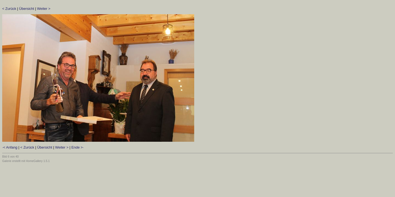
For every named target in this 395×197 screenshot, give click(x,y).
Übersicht (26, 9)
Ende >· (77, 147)
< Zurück (9, 9)
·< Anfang (9, 147)
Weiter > (43, 9)
